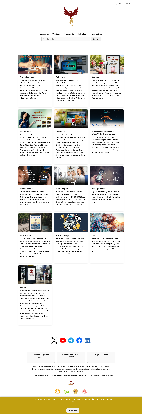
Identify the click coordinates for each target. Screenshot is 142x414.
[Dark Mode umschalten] (136, 3)
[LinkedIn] (88, 341)
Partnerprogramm (107, 376)
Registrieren (128, 3)
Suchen (95, 39)
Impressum (82, 376)
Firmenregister (95, 34)
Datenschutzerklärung (41, 376)
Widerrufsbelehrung (70, 376)
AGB (30, 376)
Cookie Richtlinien (56, 376)
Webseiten (44, 34)
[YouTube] (63, 340)
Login (119, 3)
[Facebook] (79, 341)
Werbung (56, 34)
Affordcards (69, 34)
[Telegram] (71, 341)
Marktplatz (81, 34)
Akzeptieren (73, 410)
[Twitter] (54, 340)
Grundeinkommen (94, 376)
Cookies (73, 405)
